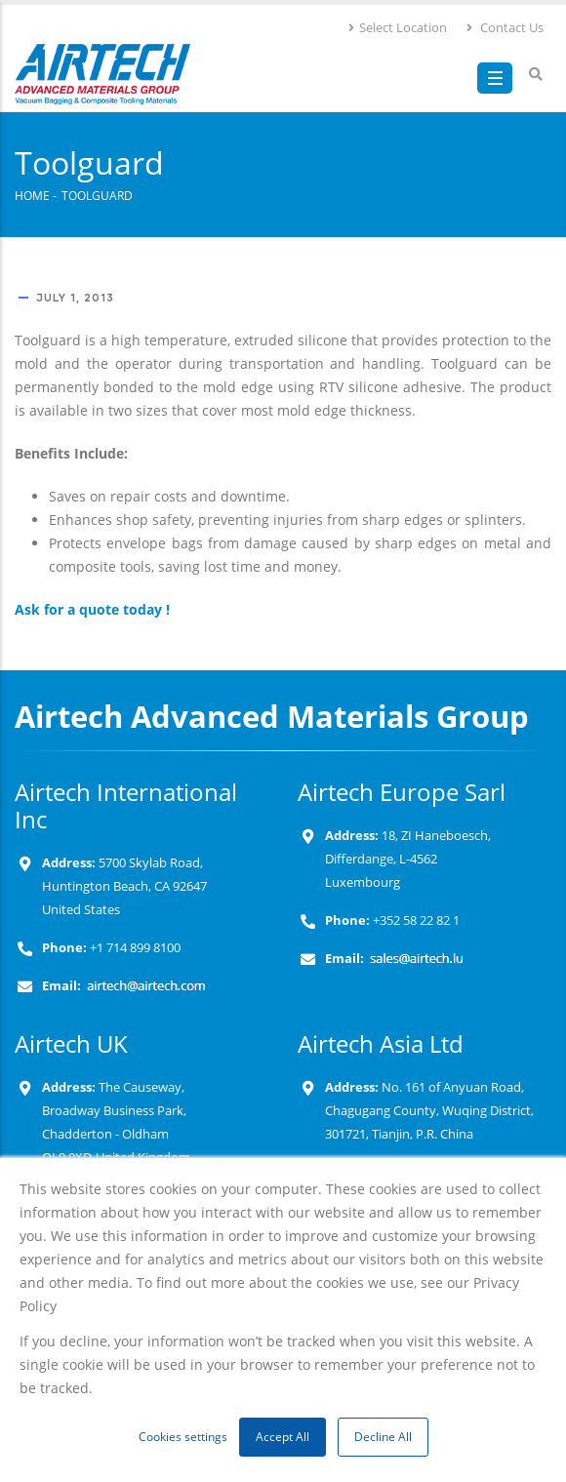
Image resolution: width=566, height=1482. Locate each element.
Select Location (396, 27)
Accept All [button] (282, 1436)
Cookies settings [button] (183, 1436)
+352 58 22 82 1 (415, 920)
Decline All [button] (383, 1436)
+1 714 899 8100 (135, 948)
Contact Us (504, 27)
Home (32, 195)
